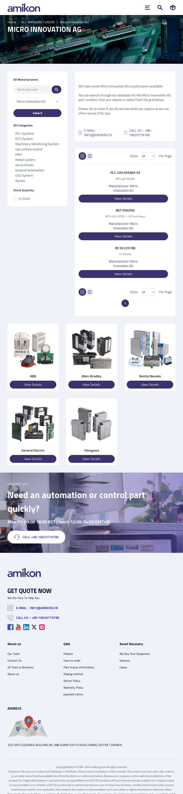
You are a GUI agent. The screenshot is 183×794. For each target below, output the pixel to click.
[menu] (147, 8)
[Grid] (90, 156)
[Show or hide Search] (160, 7)
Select (37, 113)
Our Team (13, 653)
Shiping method (73, 674)
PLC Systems (24, 133)
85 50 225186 (125, 248)
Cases (123, 667)
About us (13, 674)
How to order (71, 660)
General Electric (33, 450)
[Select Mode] (148, 156)
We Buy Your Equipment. (135, 653)
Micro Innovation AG (74, 22)
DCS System (24, 138)
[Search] (56, 90)
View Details (123, 198)
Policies (68, 653)
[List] (82, 156)
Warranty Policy (73, 687)
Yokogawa (91, 450)
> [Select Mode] (148, 292)
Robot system (25, 159)
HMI (18, 154)
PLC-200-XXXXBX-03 (125, 172)
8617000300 (125, 210)
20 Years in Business (20, 667)
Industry (125, 660)
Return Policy (71, 680)
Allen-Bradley (91, 376)
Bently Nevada (150, 376)
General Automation (29, 170)
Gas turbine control (29, 149)
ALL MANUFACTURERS (38, 22)
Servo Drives (24, 164)
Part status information (78, 667)
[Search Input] (32, 89)
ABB (33, 376)
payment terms (73, 694)
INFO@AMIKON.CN (98, 134)
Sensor (20, 180)
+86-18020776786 (45, 617)
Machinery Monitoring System (37, 143)
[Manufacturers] (173, 7)
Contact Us (14, 660)
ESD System (24, 175)
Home (11, 22)
